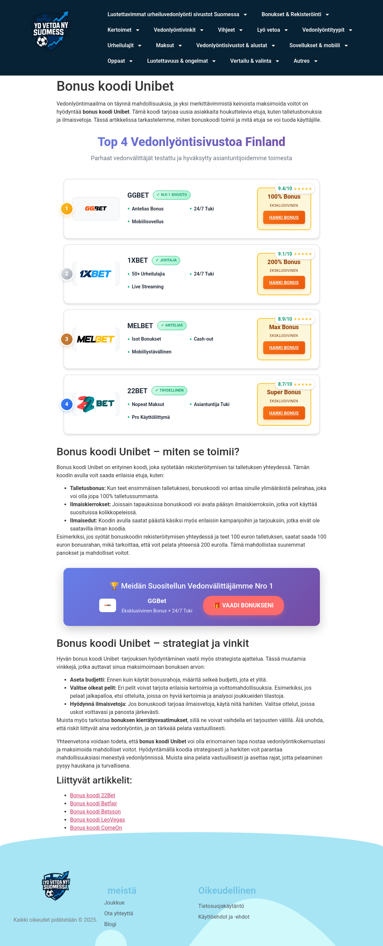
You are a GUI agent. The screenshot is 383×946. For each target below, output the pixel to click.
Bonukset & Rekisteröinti (296, 14)
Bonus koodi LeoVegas (97, 819)
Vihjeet (231, 30)
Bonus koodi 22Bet (92, 795)
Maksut (169, 45)
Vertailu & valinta (255, 61)
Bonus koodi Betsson (95, 811)
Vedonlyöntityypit (327, 30)
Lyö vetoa (273, 30)
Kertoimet (124, 30)
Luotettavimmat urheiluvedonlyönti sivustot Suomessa (178, 14)
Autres (306, 61)
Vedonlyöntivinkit (179, 30)
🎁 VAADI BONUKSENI (243, 605)
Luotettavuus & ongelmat (182, 61)
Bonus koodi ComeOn (96, 828)
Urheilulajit (125, 45)
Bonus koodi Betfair (93, 803)
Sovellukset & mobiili (319, 45)
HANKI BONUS (284, 217)
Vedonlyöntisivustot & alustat (236, 45)
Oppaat (121, 61)
